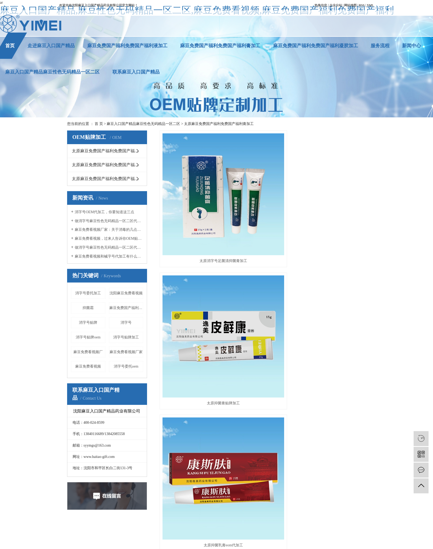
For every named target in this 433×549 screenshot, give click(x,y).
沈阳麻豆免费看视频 (126, 293)
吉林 (199, 544)
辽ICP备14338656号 (207, 538)
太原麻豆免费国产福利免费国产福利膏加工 (219, 124)
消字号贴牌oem (88, 337)
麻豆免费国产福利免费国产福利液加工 (127, 45)
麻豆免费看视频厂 (88, 352)
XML (370, 5)
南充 (216, 544)
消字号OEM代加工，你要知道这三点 (104, 212)
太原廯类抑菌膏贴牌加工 (192, 277)
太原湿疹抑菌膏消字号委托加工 (333, 277)
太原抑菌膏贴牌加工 (262, 198)
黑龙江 (189, 544)
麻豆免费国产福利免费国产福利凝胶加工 (315, 45)
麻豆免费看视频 (88, 366)
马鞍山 (226, 544)
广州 (256, 544)
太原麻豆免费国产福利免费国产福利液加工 (109, 178)
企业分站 (335, 5)
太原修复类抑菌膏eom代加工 (262, 356)
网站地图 (350, 5)
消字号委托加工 (88, 293)
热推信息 (321, 5)
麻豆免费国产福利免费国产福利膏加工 (220, 45)
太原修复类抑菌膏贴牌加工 (334, 356)
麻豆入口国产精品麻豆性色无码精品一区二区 (52, 72)
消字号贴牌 (88, 323)
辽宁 (179, 544)
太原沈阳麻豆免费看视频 (218, 533)
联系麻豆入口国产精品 (136, 72)
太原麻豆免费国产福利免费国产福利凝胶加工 (109, 165)
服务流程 (380, 45)
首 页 (99, 124)
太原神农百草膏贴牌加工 (262, 277)
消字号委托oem (126, 366)
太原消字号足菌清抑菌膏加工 (192, 198)
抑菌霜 (88, 308)
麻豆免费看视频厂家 (126, 352)
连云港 (237, 544)
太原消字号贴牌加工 (255, 533)
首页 (10, 45)
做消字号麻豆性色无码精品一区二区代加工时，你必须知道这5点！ (109, 247)
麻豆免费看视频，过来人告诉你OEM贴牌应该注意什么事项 (109, 238)
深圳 (264, 544)
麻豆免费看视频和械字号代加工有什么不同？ (109, 256)
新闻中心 (411, 45)
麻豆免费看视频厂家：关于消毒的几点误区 (109, 230)
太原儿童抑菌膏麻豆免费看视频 (192, 356)
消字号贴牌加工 (126, 337)
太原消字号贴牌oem (289, 533)
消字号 (126, 323)
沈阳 (273, 544)
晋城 (208, 544)
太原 (248, 544)
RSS (362, 5)
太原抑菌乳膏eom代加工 (333, 198)
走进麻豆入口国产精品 (51, 45)
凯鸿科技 (249, 538)
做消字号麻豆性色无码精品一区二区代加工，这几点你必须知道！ (109, 221)
